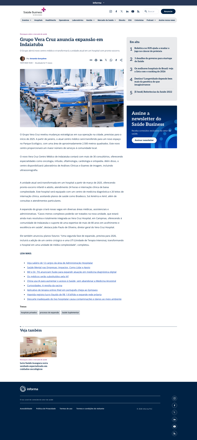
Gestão (89, 20)
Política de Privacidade (46, 408)
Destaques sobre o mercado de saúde (33, 34)
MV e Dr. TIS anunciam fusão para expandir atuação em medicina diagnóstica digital (71, 271)
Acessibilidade (26, 408)
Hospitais (38, 20)
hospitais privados (29, 312)
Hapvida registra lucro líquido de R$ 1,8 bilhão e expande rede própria (64, 294)
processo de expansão (49, 312)
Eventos (25, 20)
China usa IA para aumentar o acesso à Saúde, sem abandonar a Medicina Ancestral (71, 280)
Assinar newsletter (144, 140)
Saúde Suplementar (70, 312)
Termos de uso (66, 408)
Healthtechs (50, 20)
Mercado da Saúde (106, 20)
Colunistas (139, 20)
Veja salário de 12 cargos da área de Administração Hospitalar (60, 262)
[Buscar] (145, 11)
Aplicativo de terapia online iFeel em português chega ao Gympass (62, 289)
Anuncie (168, 11)
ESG (130, 20)
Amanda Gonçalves (38, 58)
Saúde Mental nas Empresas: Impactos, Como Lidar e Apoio (58, 267)
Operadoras (64, 20)
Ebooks (122, 20)
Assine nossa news (167, 20)
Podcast (150, 20)
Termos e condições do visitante (90, 408)
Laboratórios (77, 20)
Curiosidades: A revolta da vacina (44, 285)
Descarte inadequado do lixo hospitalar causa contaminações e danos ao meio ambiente (74, 299)
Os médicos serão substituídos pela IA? (48, 276)
